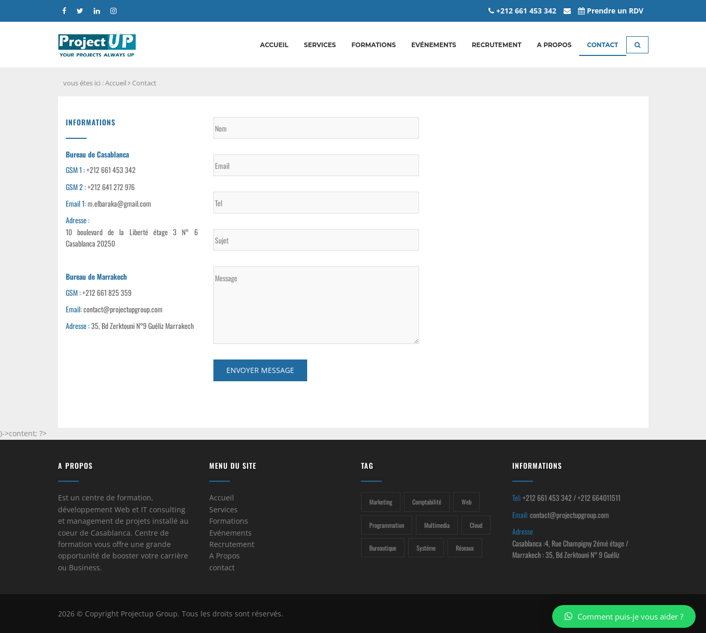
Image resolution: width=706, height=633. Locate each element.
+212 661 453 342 (522, 11)
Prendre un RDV (610, 11)
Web (466, 501)
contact (222, 567)
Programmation (386, 525)
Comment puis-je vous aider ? (624, 616)
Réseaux (465, 547)
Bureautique (382, 547)
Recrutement (497, 45)
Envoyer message (260, 370)
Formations (373, 45)
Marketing (380, 501)
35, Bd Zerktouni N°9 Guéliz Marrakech (142, 325)
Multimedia (437, 525)
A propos (554, 45)
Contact (602, 45)
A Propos (224, 555)
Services (320, 45)
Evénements (433, 45)
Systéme (426, 547)
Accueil (274, 45)
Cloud (476, 525)
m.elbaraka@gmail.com (119, 203)
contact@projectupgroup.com (123, 309)
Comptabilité (426, 501)
